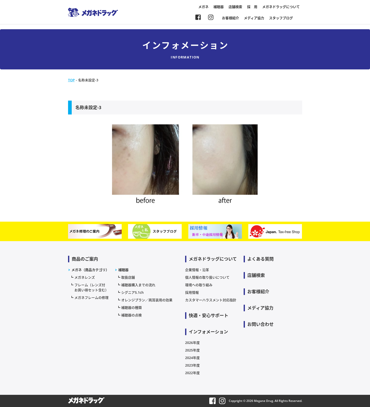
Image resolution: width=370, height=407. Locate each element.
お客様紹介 (230, 18)
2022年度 (192, 372)
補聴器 (218, 6)
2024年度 (192, 357)
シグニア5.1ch (132, 292)
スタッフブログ (281, 18)
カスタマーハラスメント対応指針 (210, 300)
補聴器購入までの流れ (138, 285)
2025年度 (192, 350)
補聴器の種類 (131, 307)
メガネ (203, 6)
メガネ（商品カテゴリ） (90, 269)
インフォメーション (208, 332)
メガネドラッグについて (281, 6)
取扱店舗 (128, 277)
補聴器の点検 (131, 315)
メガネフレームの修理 (91, 297)
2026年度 (192, 342)
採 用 (252, 6)
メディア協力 (254, 18)
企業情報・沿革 (197, 269)
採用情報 (192, 292)
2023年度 (192, 365)
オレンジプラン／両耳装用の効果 (146, 300)
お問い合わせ (260, 324)
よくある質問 (260, 259)
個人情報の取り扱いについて (207, 277)
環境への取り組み (198, 285)
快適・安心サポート (208, 315)
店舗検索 (235, 6)
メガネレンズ (84, 277)
